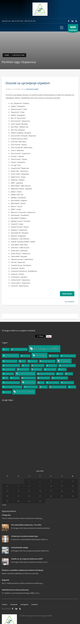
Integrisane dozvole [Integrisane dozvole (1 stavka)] (69, 356)
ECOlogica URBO (32, 89)
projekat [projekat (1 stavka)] (63, 369)
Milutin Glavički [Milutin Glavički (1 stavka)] (38, 365)
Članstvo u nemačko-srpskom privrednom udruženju (22, 570)
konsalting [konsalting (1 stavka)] (33, 361)
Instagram (24, 604)
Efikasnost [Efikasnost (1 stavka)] (26, 356)
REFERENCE (73, 28)
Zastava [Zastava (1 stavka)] (44, 387)
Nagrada (5, 580)
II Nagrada (6, 515)
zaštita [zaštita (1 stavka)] (73, 387)
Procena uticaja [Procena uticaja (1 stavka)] (51, 369)
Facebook (13, 604)
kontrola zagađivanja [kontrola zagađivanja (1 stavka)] (48, 361)
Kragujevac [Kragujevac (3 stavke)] (65, 360)
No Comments (69, 301)
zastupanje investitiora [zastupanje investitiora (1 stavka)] (58, 387)
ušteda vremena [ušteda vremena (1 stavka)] (68, 382)
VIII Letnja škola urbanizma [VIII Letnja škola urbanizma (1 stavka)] (13, 387)
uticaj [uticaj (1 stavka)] (41, 382)
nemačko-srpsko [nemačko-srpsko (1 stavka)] (9, 369)
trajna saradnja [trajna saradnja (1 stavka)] (44, 378)
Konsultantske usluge (19, 547)
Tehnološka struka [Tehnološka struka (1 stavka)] (29, 378)
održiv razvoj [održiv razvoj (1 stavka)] (37, 369)
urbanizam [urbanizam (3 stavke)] (30, 382)
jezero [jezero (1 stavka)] (23, 361)
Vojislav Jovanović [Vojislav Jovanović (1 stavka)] (31, 387)
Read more (67, 294)
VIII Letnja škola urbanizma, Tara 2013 (26, 525)
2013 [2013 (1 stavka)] (6, 349)
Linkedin (34, 604)
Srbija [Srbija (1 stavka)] (60, 374)
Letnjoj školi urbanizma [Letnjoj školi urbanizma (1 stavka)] (12, 365)
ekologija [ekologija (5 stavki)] (41, 355)
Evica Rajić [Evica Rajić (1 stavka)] (55, 356)
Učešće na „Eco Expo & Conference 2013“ (27, 559)
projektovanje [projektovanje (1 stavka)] (9, 374)
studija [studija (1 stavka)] (70, 374)
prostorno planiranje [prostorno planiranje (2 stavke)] (26, 373)
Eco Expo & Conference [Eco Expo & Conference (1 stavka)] (19, 349)
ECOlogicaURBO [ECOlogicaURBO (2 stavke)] (11, 355)
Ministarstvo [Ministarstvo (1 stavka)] (52, 365)
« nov (4, 505)
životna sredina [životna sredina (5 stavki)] (25, 391)
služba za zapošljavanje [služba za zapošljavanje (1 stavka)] (47, 374)
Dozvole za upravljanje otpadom (28, 83)
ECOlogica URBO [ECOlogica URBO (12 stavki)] (46, 348)
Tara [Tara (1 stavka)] (6, 378)
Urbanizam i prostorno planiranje (24, 536)
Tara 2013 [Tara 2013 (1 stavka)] (16, 378)
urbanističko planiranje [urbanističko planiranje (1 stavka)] (12, 382)
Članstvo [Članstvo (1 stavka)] (7, 392)
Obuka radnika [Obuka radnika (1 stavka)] (24, 369)
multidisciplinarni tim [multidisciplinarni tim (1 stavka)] (67, 365)
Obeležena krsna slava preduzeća (15, 590)
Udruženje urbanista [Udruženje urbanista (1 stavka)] (60, 378)
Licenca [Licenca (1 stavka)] (26, 365)
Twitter (4, 604)
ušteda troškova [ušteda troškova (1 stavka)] (53, 382)
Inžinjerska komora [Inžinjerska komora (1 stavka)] (10, 361)
